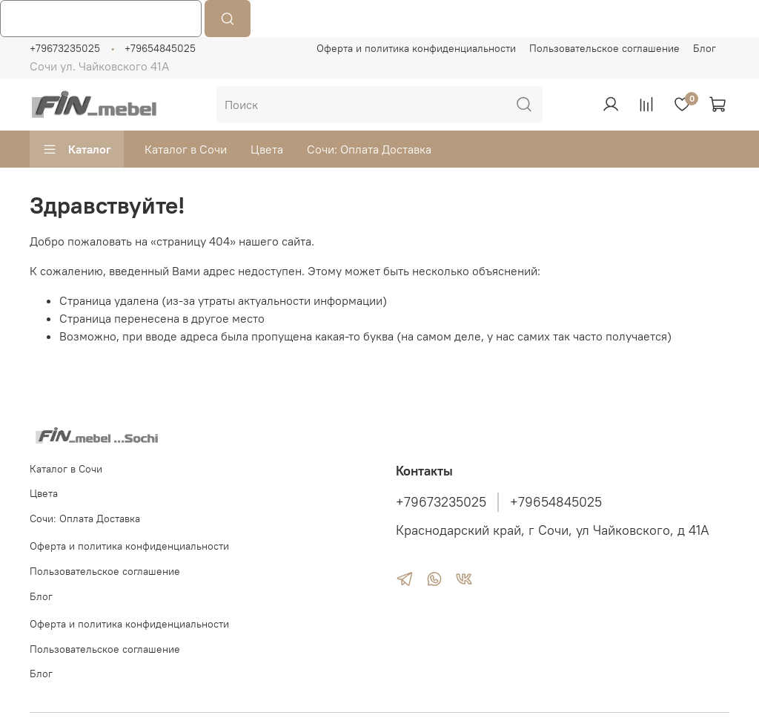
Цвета (267, 149)
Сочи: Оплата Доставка (369, 149)
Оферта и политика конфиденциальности (416, 48)
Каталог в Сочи (186, 149)
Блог (704, 48)
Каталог (76, 149)
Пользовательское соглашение (604, 48)
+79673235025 (65, 48)
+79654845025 (160, 48)
